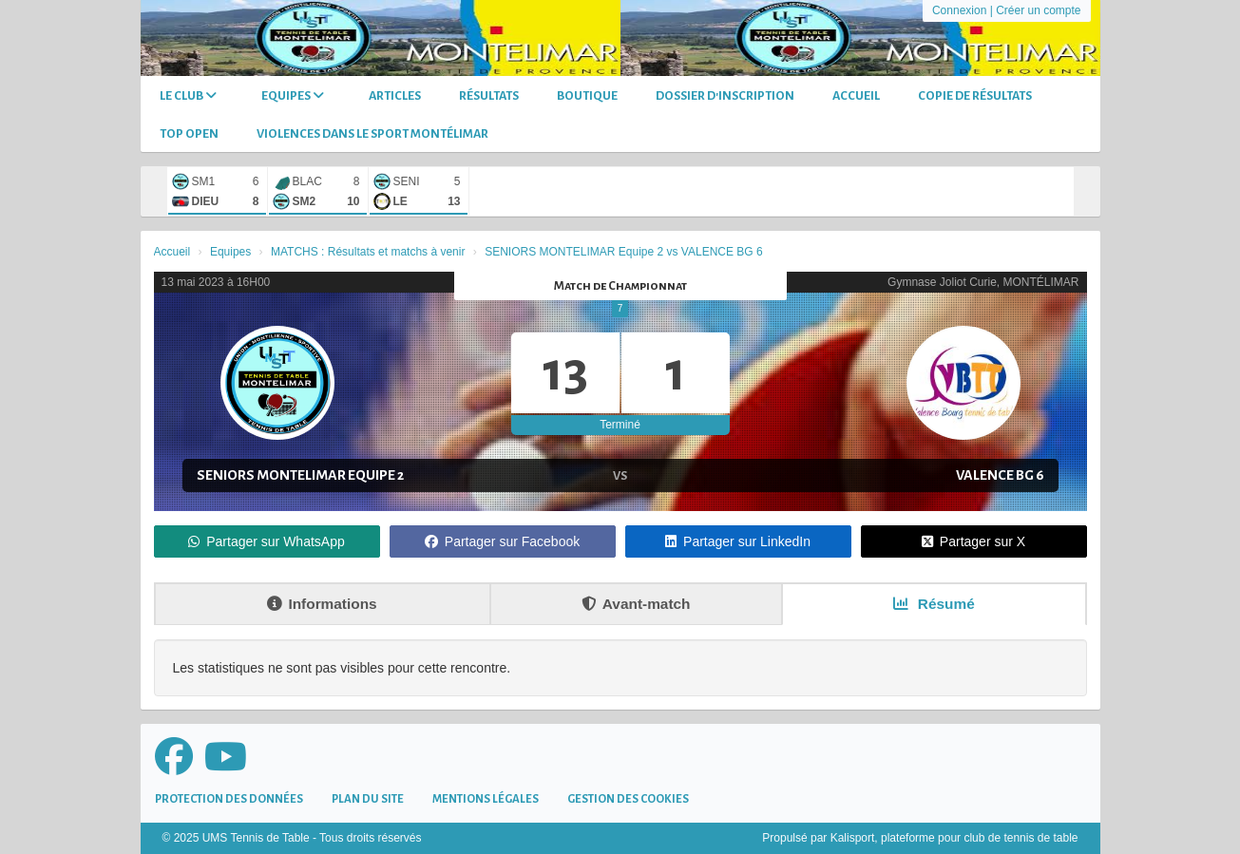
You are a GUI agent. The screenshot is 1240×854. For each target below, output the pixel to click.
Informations (321, 604)
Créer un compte (1038, 10)
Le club (188, 95)
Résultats (489, 96)
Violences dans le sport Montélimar (372, 134)
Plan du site (368, 799)
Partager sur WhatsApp (266, 541)
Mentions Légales (485, 799)
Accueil (856, 96)
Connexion (959, 10)
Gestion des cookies (628, 799)
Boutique (587, 96)
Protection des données (229, 799)
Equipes (292, 95)
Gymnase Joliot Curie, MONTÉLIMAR (982, 282)
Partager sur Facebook (502, 541)
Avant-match (636, 604)
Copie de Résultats (975, 96)
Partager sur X (973, 541)
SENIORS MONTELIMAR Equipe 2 (300, 475)
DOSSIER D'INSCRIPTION (725, 96)
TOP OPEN (189, 134)
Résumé (934, 604)
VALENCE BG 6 (1000, 475)
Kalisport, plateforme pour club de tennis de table (954, 838)
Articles (395, 96)
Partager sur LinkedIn (738, 541)
